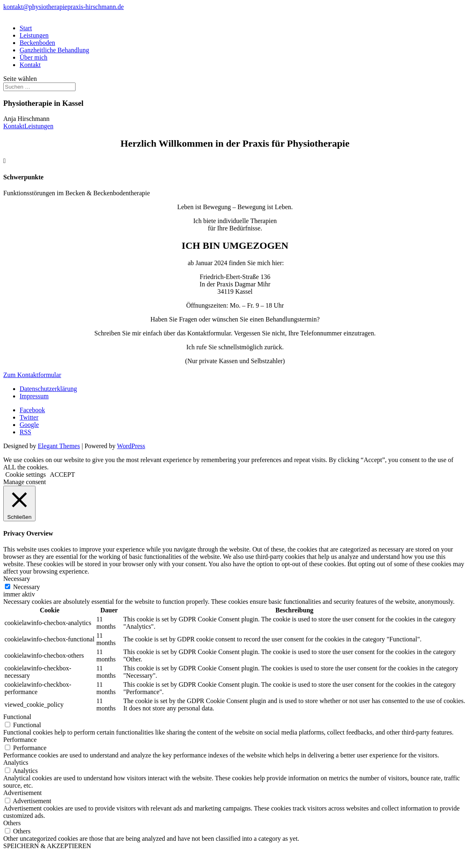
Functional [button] (17, 716)
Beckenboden (37, 42)
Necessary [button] (16, 578)
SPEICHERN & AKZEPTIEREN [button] (47, 845)
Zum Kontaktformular (32, 374)
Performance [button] (20, 739)
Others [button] (12, 823)
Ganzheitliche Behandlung (54, 50)
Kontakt (30, 64)
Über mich (33, 57)
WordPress (131, 445)
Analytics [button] (15, 762)
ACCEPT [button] (62, 474)
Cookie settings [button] (25, 474)
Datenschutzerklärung (48, 388)
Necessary (26, 586)
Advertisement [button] (22, 792)
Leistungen (34, 35)
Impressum (34, 396)
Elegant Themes (59, 445)
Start (26, 28)
